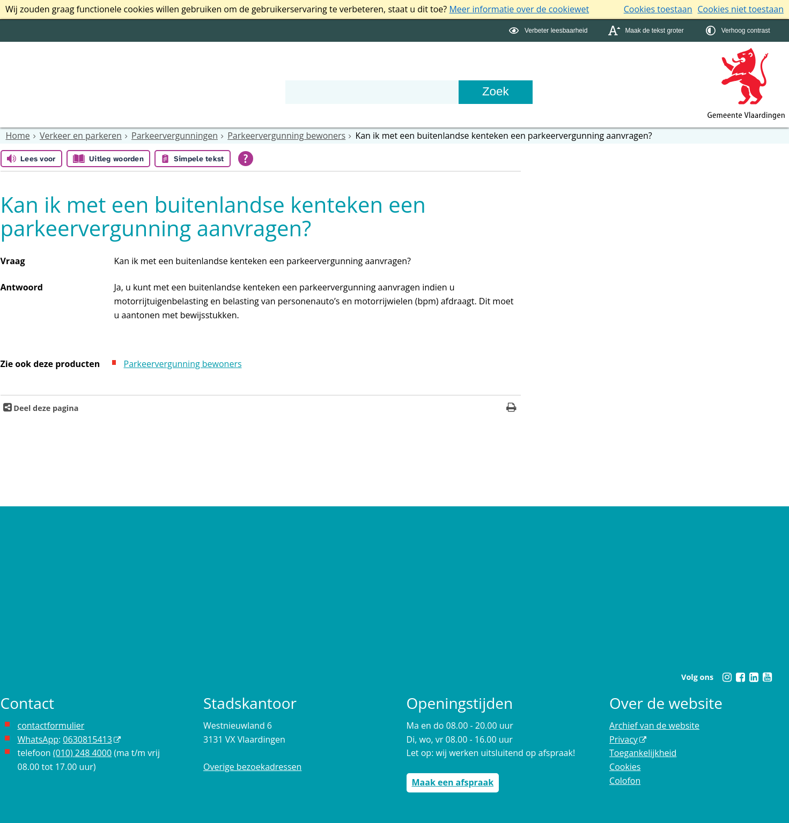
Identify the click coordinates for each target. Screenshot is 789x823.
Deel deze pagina (45, 408)
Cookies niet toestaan (741, 9)
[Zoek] (496, 92)
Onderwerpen (38, 71)
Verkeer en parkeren (81, 135)
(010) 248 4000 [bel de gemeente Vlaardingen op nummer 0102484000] (82, 753)
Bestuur (117, 71)
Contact (261, 71)
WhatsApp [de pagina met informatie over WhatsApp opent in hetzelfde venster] (38, 739)
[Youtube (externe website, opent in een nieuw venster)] (767, 677)
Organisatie (189, 71)
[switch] (549, 30)
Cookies (624, 767)
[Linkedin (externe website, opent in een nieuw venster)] (754, 677)
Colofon (624, 781)
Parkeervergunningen (174, 135)
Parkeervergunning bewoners (286, 135)
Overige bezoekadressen (252, 767)
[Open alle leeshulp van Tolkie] (245, 158)
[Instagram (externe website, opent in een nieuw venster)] (727, 677)
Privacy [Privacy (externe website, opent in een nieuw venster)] (623, 739)
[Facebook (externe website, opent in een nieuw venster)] (741, 677)
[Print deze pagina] (511, 408)
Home (18, 135)
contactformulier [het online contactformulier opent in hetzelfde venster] (51, 725)
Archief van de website (654, 725)
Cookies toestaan (658, 9)
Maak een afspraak (453, 782)
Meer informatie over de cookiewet (519, 9)
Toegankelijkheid (642, 753)
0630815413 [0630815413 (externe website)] (87, 739)
